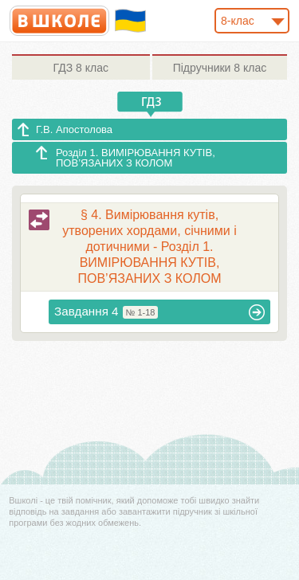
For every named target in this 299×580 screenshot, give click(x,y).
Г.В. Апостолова (74, 129)
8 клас (80, 67)
